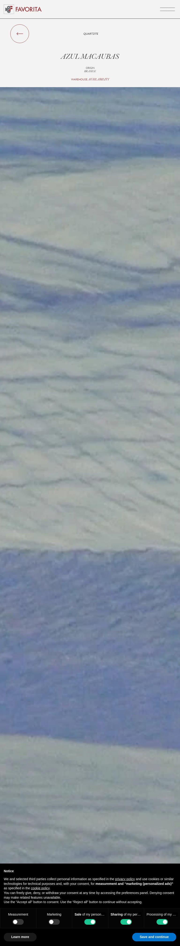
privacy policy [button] (125, 879)
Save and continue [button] (154, 937)
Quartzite (90, 33)
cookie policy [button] (40, 888)
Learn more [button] (20, 937)
